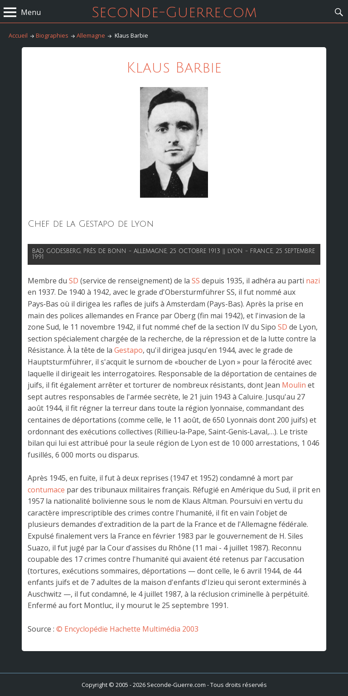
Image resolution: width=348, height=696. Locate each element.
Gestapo (128, 350)
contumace (46, 490)
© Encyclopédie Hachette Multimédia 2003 (127, 629)
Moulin (294, 385)
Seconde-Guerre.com (174, 12)
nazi (313, 281)
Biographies (52, 35)
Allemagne (91, 35)
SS (196, 281)
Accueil (18, 35)
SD (73, 281)
